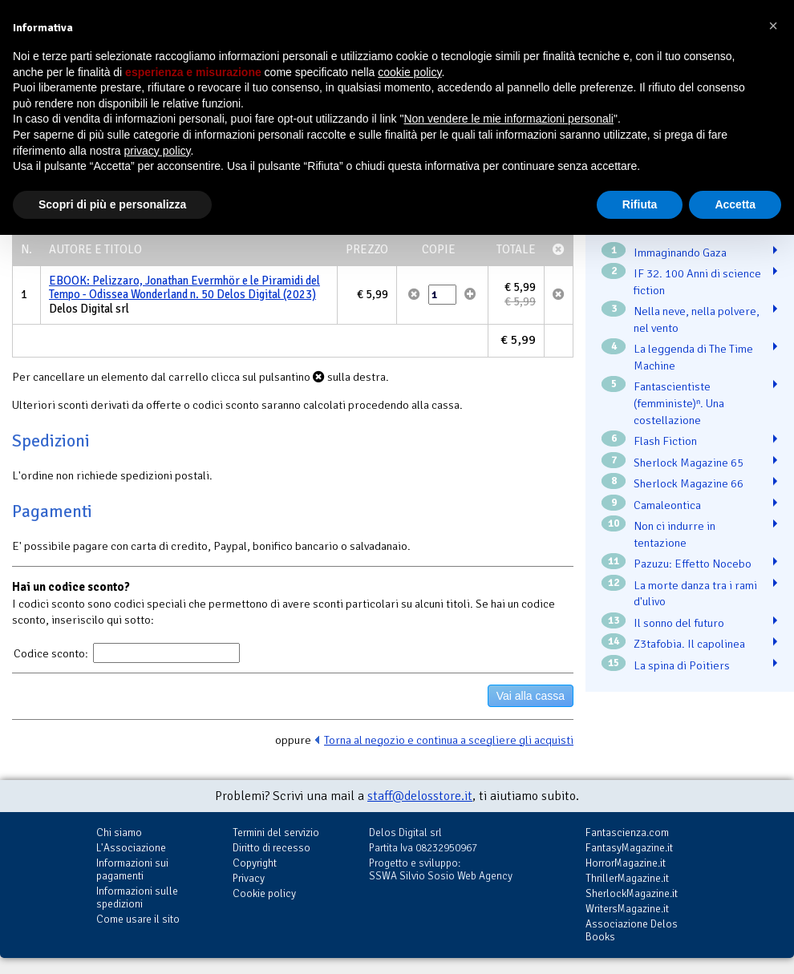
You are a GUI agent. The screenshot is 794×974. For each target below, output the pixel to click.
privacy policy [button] (157, 150)
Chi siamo (119, 832)
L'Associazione (131, 848)
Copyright (255, 863)
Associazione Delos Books (631, 930)
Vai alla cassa (530, 695)
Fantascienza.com (627, 832)
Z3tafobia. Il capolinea (689, 644)
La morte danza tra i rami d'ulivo (695, 593)
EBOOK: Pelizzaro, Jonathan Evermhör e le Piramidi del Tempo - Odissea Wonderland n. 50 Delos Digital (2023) (184, 287)
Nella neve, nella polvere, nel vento (697, 319)
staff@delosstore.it (419, 796)
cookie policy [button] (409, 72)
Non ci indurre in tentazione (674, 534)
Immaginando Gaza (680, 252)
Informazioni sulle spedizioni (137, 897)
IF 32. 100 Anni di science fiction (697, 281)
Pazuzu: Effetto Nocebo (692, 563)
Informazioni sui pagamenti (132, 869)
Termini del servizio (276, 832)
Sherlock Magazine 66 (688, 483)
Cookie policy (264, 893)
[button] (773, 25)
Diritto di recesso (271, 848)
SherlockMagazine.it (631, 893)
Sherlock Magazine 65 (688, 462)
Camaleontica (667, 505)
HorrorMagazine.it (625, 863)
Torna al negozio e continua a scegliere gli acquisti (448, 740)
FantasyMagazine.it (629, 848)
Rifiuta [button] (640, 204)
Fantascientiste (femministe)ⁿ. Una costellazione (679, 402)
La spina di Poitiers (682, 665)
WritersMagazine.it (627, 908)
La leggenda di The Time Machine (693, 357)
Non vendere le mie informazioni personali (508, 118)
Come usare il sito (138, 919)
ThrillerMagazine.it (627, 878)
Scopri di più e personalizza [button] (112, 204)
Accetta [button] (735, 204)
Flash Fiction (665, 441)
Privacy (249, 878)
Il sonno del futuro (679, 623)
